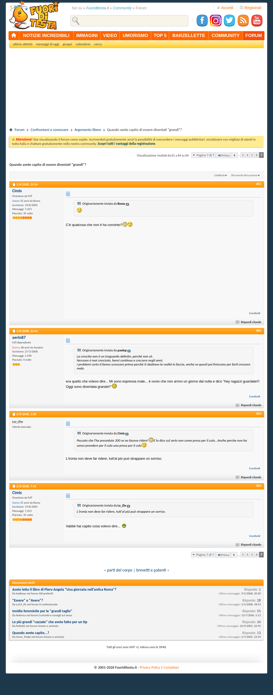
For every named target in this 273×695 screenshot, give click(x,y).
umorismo (135, 35)
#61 (258, 184)
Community (122, 8)
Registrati (250, 7)
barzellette (188, 35)
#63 (258, 414)
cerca (98, 44)
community (226, 35)
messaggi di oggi (47, 44)
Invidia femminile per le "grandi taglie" (42, 611)
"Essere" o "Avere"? (27, 600)
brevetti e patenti (151, 570)
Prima (223, 155)
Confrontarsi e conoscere (49, 130)
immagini (87, 35)
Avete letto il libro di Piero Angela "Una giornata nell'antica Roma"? (64, 589)
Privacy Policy (150, 667)
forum (253, 35)
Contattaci (171, 667)
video (110, 35)
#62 (258, 330)
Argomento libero (88, 130)
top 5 (160, 35)
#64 (258, 486)
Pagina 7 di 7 (205, 155)
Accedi (225, 7)
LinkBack (219, 175)
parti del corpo (119, 570)
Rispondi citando (248, 322)
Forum (20, 130)
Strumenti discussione (244, 175)
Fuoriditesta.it (97, 8)
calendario (83, 44)
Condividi (254, 313)
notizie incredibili (46, 35)
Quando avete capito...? (30, 633)
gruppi (67, 44)
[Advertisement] (136, 89)
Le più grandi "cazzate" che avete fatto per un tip (49, 622)
